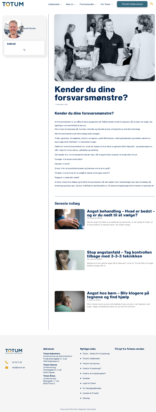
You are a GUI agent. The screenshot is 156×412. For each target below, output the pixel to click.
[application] (60, 4)
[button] (55, 4)
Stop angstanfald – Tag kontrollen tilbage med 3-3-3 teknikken (119, 254)
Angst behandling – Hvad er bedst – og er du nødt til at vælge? (121, 213)
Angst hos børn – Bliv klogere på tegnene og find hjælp (118, 295)
